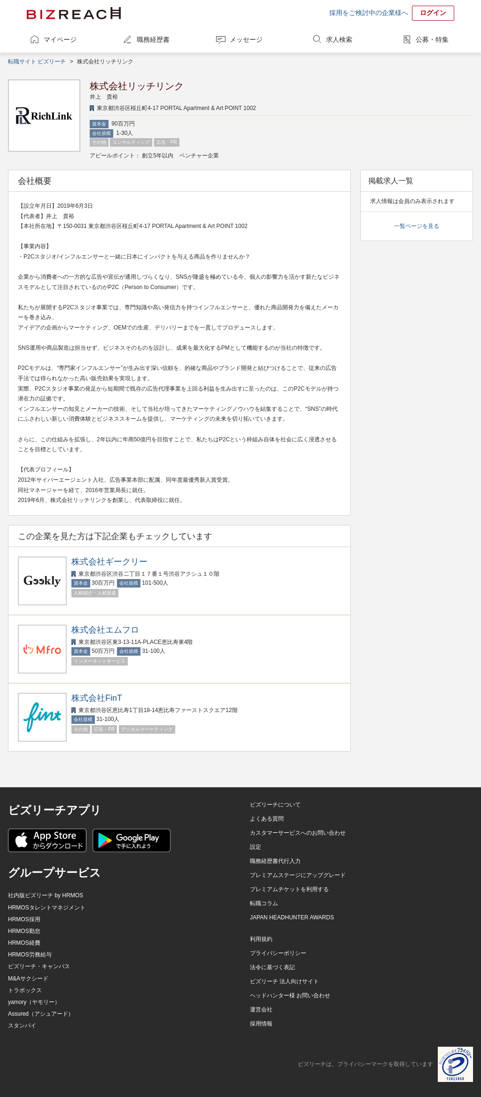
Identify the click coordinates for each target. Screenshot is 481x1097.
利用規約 (261, 939)
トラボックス (25, 990)
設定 (255, 847)
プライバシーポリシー (278, 953)
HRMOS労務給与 (30, 954)
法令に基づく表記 (272, 967)
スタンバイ (22, 1025)
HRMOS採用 (24, 919)
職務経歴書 (153, 39)
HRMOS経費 (24, 943)
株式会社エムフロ (105, 630)
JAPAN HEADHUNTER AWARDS (292, 917)
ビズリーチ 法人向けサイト (284, 981)
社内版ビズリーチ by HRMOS (45, 895)
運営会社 (261, 1009)
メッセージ (246, 39)
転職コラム (264, 903)
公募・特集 (432, 39)
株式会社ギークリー (109, 561)
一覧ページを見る (416, 226)
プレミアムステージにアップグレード (298, 875)
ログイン (433, 12)
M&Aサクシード (28, 978)
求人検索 (339, 39)
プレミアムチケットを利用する (289, 889)
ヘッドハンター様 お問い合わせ (290, 995)
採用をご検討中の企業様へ (368, 12)
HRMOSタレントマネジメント (46, 907)
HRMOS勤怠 (24, 931)
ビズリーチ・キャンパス (39, 966)
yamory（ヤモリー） (34, 1002)
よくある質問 (267, 818)
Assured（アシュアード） (41, 1014)
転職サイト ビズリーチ (37, 61)
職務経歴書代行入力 (275, 861)
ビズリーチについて (275, 804)
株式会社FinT (96, 698)
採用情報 (261, 1023)
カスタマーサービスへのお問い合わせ (298, 833)
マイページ (60, 39)
